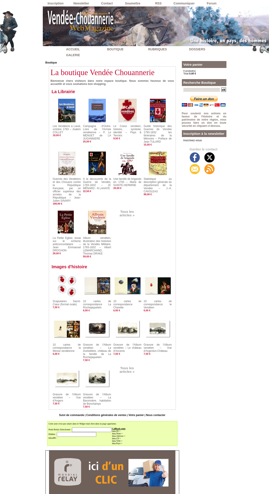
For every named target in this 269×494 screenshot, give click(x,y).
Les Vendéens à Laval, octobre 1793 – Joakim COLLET (67, 128)
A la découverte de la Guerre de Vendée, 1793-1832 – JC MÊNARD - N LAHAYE (97, 177)
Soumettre (132, 3)
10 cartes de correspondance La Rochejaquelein (97, 286)
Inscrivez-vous (191, 140)
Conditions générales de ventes (106, 389)
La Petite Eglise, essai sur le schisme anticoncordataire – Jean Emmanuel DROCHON (67, 227)
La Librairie (65, 91)
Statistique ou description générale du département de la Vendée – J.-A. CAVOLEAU (158, 177)
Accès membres (122, 488)
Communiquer (184, 3)
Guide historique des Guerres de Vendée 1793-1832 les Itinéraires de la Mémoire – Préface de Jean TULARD (158, 130)
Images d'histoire (72, 249)
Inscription (55, 3)
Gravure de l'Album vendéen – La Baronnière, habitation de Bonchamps (97, 374)
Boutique (50, 62)
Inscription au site (145, 488)
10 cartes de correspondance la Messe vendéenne (67, 328)
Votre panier (134, 389)
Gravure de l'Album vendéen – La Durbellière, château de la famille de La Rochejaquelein (97, 329)
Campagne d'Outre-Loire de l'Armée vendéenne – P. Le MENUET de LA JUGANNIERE (97, 129)
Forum (212, 3)
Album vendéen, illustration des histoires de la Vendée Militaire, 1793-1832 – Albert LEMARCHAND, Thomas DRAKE (97, 230)
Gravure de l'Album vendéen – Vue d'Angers (67, 372)
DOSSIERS (197, 49)
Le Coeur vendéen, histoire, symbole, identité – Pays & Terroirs (127, 128)
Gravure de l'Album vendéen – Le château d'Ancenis (127, 328)
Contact (107, 3)
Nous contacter (152, 389)
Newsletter (81, 3)
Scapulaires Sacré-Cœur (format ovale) (67, 285)
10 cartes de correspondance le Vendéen (158, 286)
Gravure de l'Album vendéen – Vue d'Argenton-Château (158, 328)
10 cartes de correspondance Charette (127, 285)
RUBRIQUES (157, 49)
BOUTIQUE (115, 49)
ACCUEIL (73, 49)
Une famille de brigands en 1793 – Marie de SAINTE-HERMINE (127, 176)
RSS (158, 3)
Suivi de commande (74, 389)
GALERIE (73, 55)
